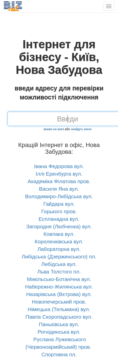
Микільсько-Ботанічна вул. (59, 279)
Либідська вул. (59, 264)
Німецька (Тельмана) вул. (59, 309)
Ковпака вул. (59, 234)
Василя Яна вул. (59, 189)
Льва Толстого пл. (59, 271)
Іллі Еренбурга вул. (59, 174)
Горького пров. (59, 211)
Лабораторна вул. (59, 249)
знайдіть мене (81, 129)
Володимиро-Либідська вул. (59, 196)
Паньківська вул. (59, 324)
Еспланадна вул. (58, 219)
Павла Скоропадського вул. (59, 317)
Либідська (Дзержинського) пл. (59, 256)
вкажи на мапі (54, 129)
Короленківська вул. (59, 241)
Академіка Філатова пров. (59, 181)
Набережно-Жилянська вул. (59, 287)
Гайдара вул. (59, 204)
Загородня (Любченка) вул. (59, 226)
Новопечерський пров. (59, 302)
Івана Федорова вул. (59, 166)
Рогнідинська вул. (59, 332)
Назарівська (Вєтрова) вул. (59, 294)
